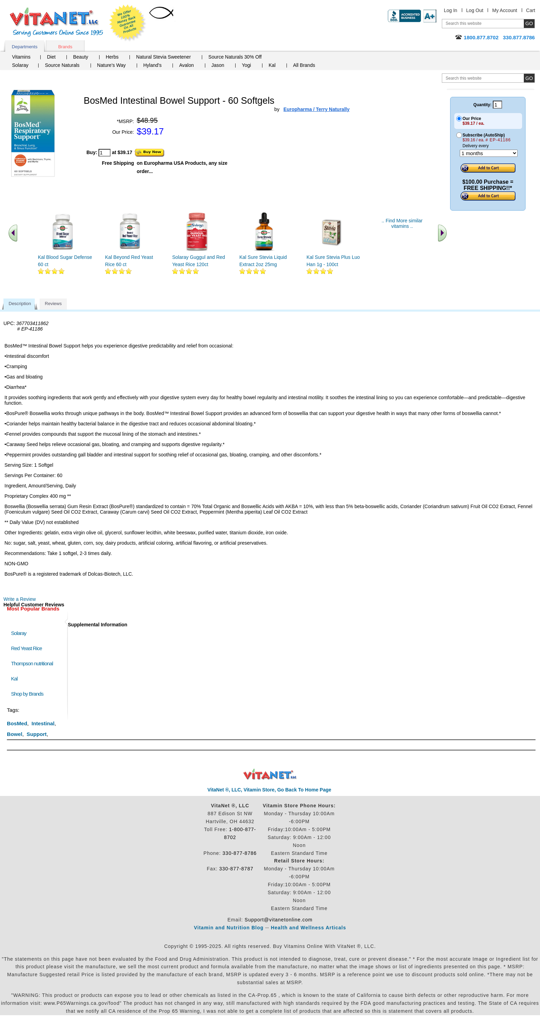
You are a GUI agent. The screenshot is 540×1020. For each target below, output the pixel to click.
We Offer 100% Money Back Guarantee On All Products (128, 23)
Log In (450, 10)
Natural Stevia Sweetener (163, 57)
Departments (24, 46)
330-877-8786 (239, 853)
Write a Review (19, 599)
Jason (217, 65)
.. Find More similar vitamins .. (402, 223)
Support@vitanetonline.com (278, 919)
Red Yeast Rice (26, 648)
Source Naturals (62, 65)
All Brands (304, 65)
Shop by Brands (28, 694)
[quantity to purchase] (104, 152)
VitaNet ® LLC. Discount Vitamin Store (270, 774)
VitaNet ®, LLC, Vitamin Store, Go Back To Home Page (269, 789)
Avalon (186, 65)
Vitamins (21, 57)
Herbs (112, 57)
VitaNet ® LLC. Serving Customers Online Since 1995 (56, 22)
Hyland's (152, 65)
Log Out (475, 10)
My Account (504, 10)
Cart (530, 10)
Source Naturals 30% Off (235, 57)
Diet (51, 57)
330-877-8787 (236, 868)
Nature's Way (111, 65)
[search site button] (529, 78)
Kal (272, 65)
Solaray (20, 65)
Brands (65, 46)
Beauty (80, 57)
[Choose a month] (489, 153)
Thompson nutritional (32, 663)
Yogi (246, 65)
